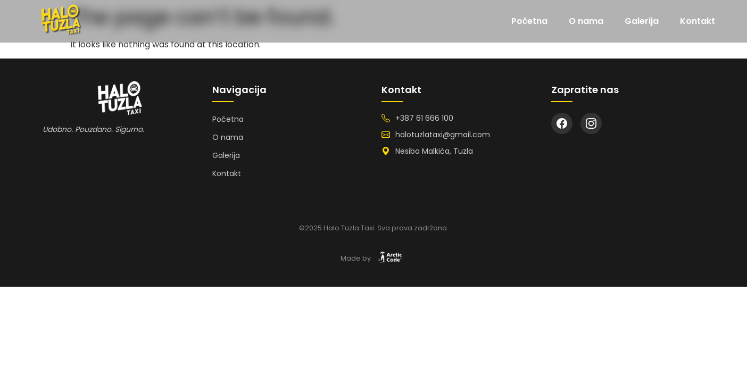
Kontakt (697, 21)
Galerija (642, 21)
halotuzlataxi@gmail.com (442, 134)
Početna (529, 21)
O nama (586, 21)
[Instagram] (591, 123)
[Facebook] (561, 123)
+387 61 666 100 (424, 118)
